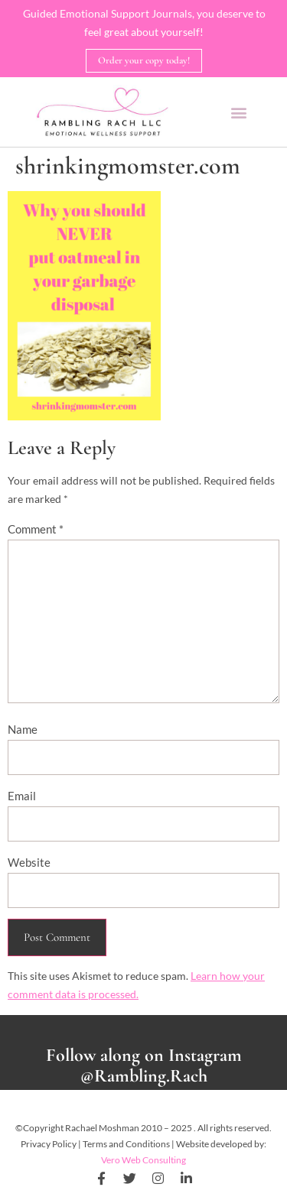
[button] (238, 112)
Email (22, 796)
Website (29, 862)
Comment (36, 529)
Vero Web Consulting (143, 1160)
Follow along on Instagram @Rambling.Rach (144, 1065)
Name (23, 729)
